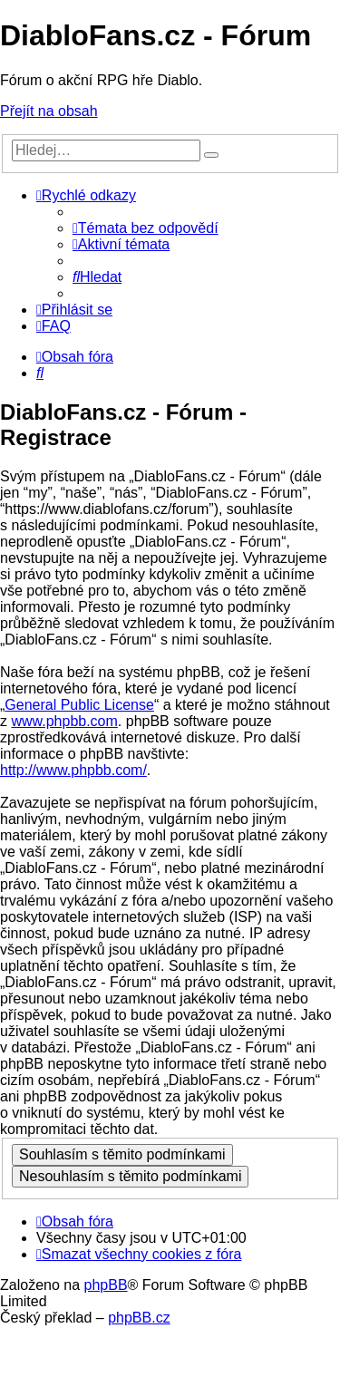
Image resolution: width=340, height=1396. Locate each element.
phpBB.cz (139, 1317)
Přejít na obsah (49, 111)
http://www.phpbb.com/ (73, 770)
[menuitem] (146, 228)
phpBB (106, 1285)
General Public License (79, 705)
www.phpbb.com (64, 721)
